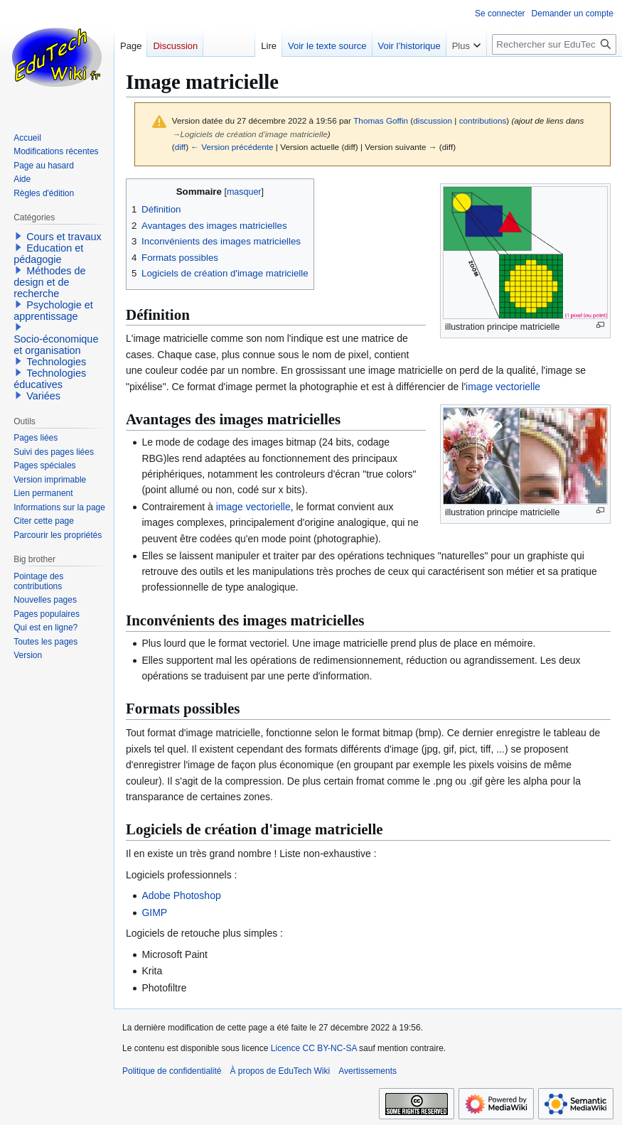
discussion (432, 120)
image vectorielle (503, 386)
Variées (43, 396)
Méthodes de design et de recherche (49, 282)
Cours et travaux (64, 236)
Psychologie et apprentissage (53, 310)
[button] (18, 236)
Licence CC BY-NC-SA (314, 1048)
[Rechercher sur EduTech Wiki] (554, 44)
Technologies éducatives (50, 378)
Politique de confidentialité (171, 1071)
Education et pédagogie (48, 253)
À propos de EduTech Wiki (280, 1071)
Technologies (56, 361)
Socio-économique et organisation (56, 344)
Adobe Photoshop (180, 895)
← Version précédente (232, 146)
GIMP (154, 912)
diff (180, 146)
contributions (483, 120)
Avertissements (367, 1071)
